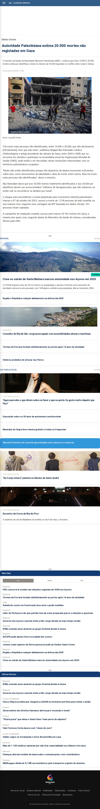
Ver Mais (97, 239)
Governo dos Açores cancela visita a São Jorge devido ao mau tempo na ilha (41, 621)
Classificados (60, 791)
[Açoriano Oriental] (50, 784)
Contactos (72, 791)
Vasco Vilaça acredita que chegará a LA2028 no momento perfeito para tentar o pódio (47, 701)
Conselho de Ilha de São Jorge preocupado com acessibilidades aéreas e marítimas (47, 334)
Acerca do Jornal (17, 791)
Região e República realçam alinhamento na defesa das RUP (33, 298)
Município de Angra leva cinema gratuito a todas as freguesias (34, 429)
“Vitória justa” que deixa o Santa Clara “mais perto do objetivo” (35, 719)
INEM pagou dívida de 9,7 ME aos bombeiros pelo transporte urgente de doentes (44, 763)
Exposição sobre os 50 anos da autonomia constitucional (32, 416)
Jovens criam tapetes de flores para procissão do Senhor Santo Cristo (39, 644)
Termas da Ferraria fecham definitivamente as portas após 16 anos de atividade (43, 347)
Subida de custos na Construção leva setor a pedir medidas (33, 605)
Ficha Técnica (83, 791)
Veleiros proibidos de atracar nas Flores (23, 360)
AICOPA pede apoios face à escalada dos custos (27, 636)
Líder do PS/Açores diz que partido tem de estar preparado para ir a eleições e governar (48, 613)
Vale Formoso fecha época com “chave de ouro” (27, 728)
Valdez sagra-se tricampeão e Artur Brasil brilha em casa (32, 737)
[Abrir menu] (4, 3)
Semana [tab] (50, 580)
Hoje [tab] (18, 580)
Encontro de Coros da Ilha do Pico (21, 513)
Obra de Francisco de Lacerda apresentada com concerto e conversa (38, 442)
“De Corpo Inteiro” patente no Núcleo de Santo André (31, 478)
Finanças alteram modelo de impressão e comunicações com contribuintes (41, 754)
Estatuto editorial (34, 791)
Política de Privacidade (51, 795)
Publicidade (47, 791)
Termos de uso (33, 795)
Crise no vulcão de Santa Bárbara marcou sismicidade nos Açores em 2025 (49, 279)
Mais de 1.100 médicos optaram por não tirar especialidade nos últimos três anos (44, 745)
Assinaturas (68, 795)
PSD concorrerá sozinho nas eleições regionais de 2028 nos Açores (37, 589)
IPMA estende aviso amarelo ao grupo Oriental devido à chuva (34, 629)
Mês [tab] (81, 580)
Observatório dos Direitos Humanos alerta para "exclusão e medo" (36, 710)
